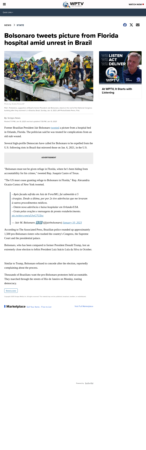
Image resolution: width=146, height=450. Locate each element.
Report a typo (11, 290)
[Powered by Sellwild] (89, 383)
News (7, 25)
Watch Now (136, 4)
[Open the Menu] (4, 4)
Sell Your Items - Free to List (39, 307)
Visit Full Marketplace (84, 306)
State (20, 25)
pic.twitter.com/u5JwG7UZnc (28, 215)
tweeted (55, 127)
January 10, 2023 (72, 222)
